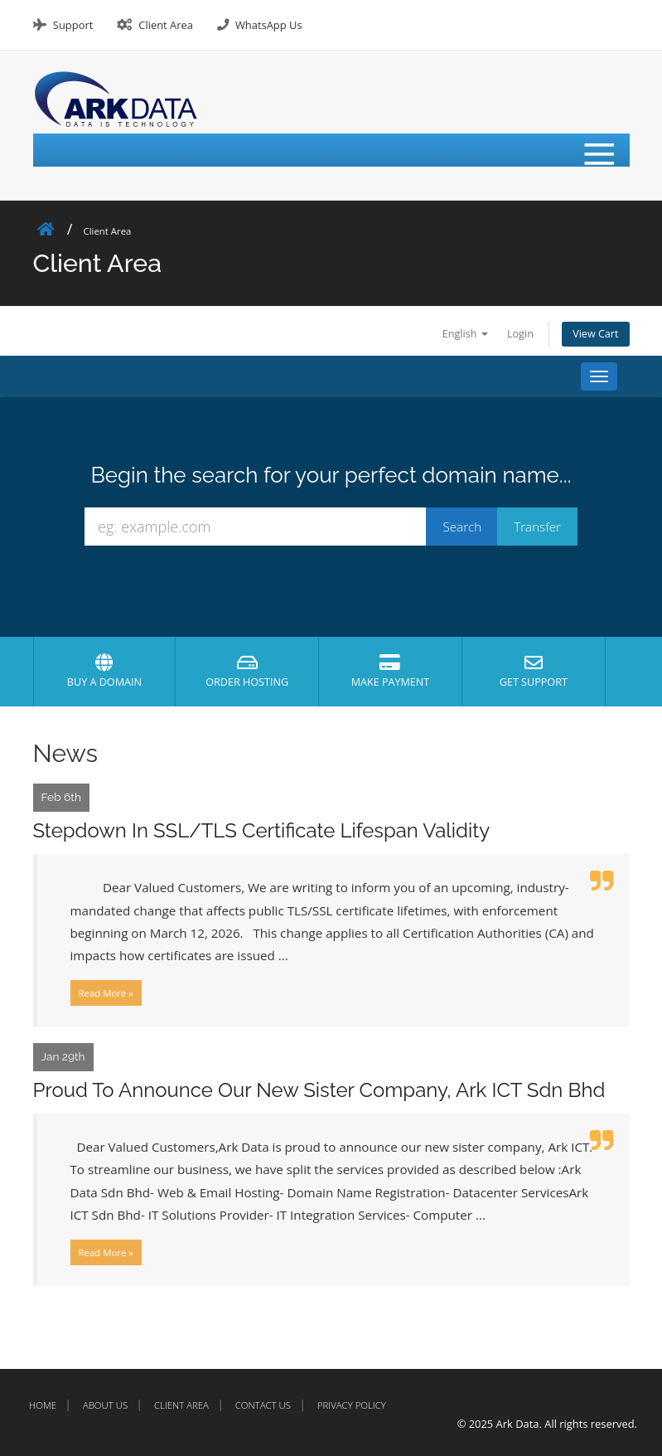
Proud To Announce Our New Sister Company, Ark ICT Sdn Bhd (319, 1090)
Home (42, 1405)
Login (520, 334)
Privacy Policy (351, 1405)
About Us (105, 1405)
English (465, 334)
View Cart (595, 334)
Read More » (106, 993)
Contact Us (263, 1405)
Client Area (165, 24)
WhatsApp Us (268, 24)
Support (73, 24)
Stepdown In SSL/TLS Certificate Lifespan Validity (261, 830)
